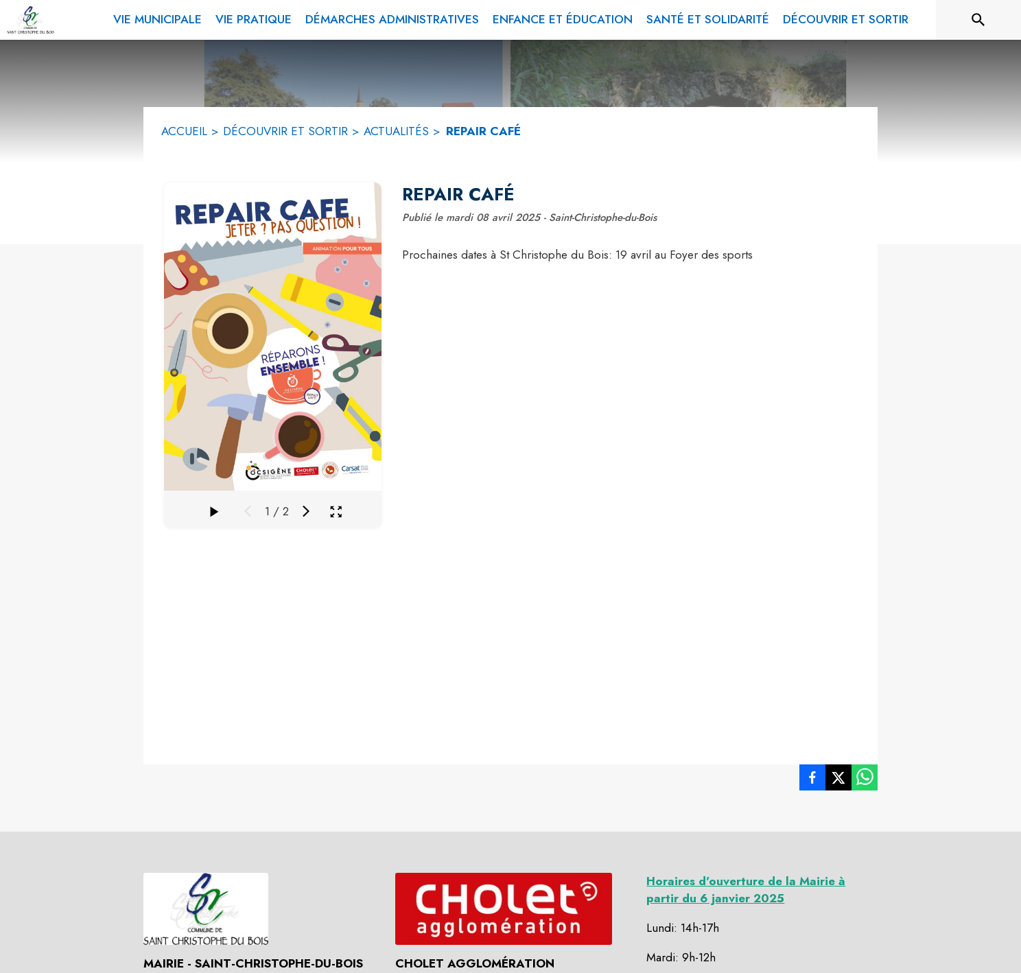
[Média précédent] (247, 511)
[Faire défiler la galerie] (213, 511)
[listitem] (812, 780)
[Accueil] (30, 20)
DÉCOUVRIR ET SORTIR (285, 131)
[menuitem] (157, 17)
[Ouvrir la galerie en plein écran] (336, 511)
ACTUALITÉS (396, 131)
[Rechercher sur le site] (978, 20)
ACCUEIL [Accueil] (184, 131)
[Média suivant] (306, 511)
